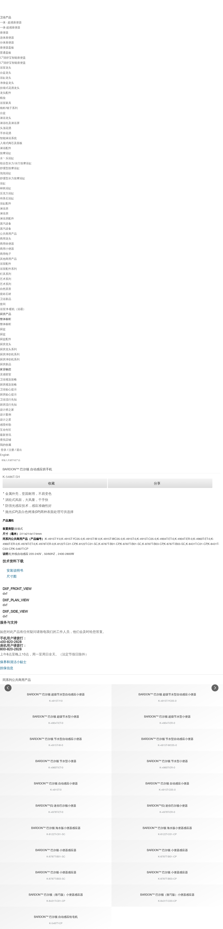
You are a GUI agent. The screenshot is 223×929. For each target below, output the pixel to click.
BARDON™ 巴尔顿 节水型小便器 (55, 761)
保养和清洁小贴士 (13, 662)
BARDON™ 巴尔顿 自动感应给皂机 (56, 917)
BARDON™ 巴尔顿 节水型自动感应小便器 (56, 739)
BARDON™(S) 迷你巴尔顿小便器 (56, 805)
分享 (157, 483)
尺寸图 (12, 576)
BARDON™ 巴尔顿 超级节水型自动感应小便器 (56, 694)
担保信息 (6, 668)
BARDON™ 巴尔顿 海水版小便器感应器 (55, 828)
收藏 (51, 483)
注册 (11, 449)
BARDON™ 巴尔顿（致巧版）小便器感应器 (56, 894)
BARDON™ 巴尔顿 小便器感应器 (55, 850)
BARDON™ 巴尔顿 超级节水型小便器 (56, 716)
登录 (3, 449)
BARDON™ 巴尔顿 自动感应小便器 (56, 783)
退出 (19, 449)
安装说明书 (15, 570)
